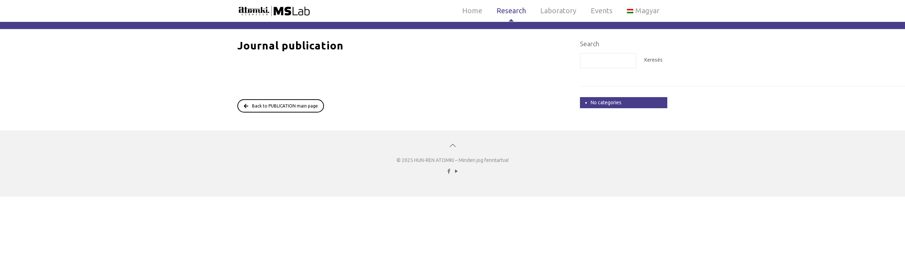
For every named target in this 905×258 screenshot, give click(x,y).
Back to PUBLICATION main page (281, 106)
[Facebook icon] (448, 171)
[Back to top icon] (452, 145)
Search (589, 43)
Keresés (653, 60)
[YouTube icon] (456, 171)
